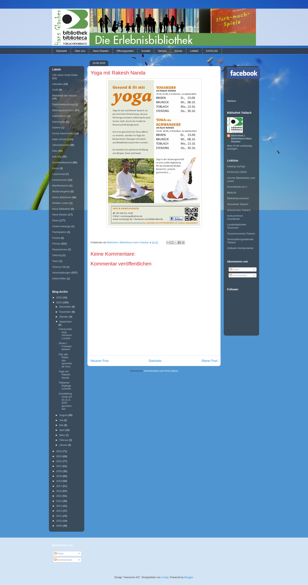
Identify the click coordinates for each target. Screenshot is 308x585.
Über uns (80, 50)
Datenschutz (59, 115)
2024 (59, 451)
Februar (64, 440)
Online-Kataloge (61, 226)
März (62, 435)
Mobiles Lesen (60, 203)
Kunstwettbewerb (62, 162)
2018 (59, 481)
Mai (61, 425)
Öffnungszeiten (125, 50)
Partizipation (59, 232)
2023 (59, 456)
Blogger (188, 577)
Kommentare (238, 275)
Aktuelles (57, 84)
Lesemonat (58, 174)
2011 (59, 515)
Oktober (64, 316)
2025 (59, 302)
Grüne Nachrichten (63, 133)
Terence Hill (59, 266)
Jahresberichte (60, 145)
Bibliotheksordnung (63, 104)
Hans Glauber (101, 50)
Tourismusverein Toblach (241, 233)
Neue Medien (59, 214)
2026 (59, 297)
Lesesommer (59, 179)
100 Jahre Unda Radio (65, 75)
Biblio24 (231, 192)
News (55, 220)
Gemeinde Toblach (237, 204)
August (63, 415)
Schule (178, 50)
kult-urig (56, 156)
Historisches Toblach (238, 210)
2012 (59, 510)
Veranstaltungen (61, 272)
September (65, 321)
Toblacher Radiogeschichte (65, 385)
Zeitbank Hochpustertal (240, 248)
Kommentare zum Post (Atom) (161, 370)
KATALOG (212, 50)
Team (55, 261)
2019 (59, 476)
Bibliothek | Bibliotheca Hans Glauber (241, 138)
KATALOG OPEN (237, 172)
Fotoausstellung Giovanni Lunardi (65, 334)
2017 (59, 486)
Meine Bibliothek (61, 197)
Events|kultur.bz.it (237, 186)
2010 (59, 520)
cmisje (165, 577)
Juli (61, 420)
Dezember (65, 306)
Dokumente (58, 121)
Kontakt (146, 50)
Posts (234, 269)
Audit (55, 89)
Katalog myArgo (236, 166)
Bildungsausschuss (63, 110)
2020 (59, 471)
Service (162, 50)
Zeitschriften (59, 278)
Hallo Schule (59, 139)
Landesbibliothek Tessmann (236, 226)
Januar (63, 444)
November (65, 311)
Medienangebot (61, 191)
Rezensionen (59, 249)
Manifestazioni (60, 185)
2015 (59, 495)
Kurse (55, 168)
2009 (59, 525)
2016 (59, 491)
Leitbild (194, 50)
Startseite (61, 50)
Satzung (57, 255)
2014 (59, 501)
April (62, 430)
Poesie (56, 237)
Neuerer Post (100, 360)
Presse (56, 243)
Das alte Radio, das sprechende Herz (65, 360)
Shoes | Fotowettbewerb (65, 346)
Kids (54, 150)
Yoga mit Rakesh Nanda (64, 374)
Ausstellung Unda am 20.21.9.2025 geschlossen (65, 401)
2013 (59, 505)
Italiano (231, 100)
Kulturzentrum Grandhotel (235, 217)
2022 (59, 461)
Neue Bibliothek (61, 208)
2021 (59, 466)
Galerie (56, 127)
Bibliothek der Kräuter (64, 95)
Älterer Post (209, 360)
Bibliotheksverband (238, 198)
